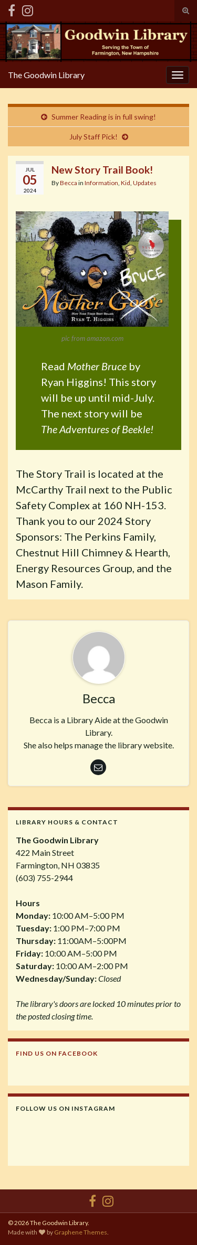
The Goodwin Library (46, 75)
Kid (125, 183)
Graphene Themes (80, 1232)
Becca (68, 183)
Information (101, 183)
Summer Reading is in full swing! (103, 116)
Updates (145, 183)
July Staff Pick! (93, 136)
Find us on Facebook (57, 1053)
